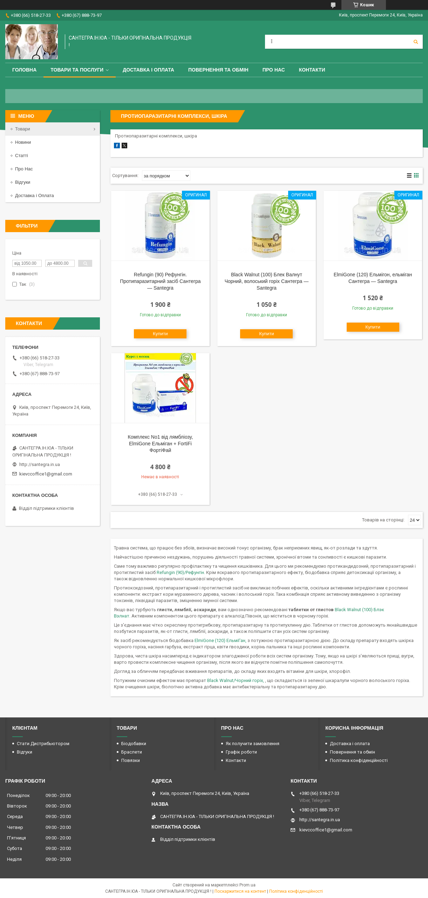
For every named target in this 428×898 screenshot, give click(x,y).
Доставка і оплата (148, 70)
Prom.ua (247, 885)
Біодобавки (133, 743)
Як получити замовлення (252, 743)
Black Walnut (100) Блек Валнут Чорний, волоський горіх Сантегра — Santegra (267, 281)
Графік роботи (241, 752)
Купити (160, 333)
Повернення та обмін (218, 70)
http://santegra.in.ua (39, 464)
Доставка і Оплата (34, 195)
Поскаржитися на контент (240, 891)
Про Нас (274, 70)
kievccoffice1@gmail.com (45, 474)
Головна (24, 70)
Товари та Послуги (76, 70)
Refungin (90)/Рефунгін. (181, 572)
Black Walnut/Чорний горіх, (235, 680)
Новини (23, 142)
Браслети (131, 752)
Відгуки (22, 182)
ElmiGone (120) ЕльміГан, (221, 640)
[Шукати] (416, 42)
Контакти (312, 70)
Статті (21, 155)
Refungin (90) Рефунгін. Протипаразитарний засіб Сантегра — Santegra (160, 281)
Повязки (130, 760)
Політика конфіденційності (359, 760)
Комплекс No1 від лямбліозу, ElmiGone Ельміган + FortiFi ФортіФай (160, 443)
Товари (22, 128)
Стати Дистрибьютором (43, 743)
